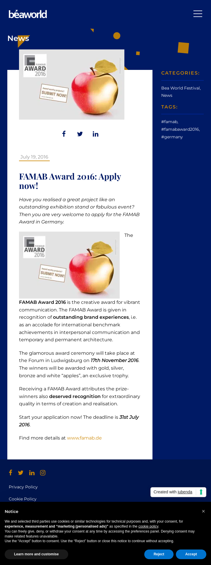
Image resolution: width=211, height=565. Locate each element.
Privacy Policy (23, 487)
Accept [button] (191, 554)
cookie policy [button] (148, 526)
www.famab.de (84, 438)
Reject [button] (159, 554)
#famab (169, 121)
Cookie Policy (23, 499)
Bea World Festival (180, 88)
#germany (172, 136)
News (166, 95)
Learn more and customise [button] (36, 554)
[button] (203, 511)
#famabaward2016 (180, 129)
